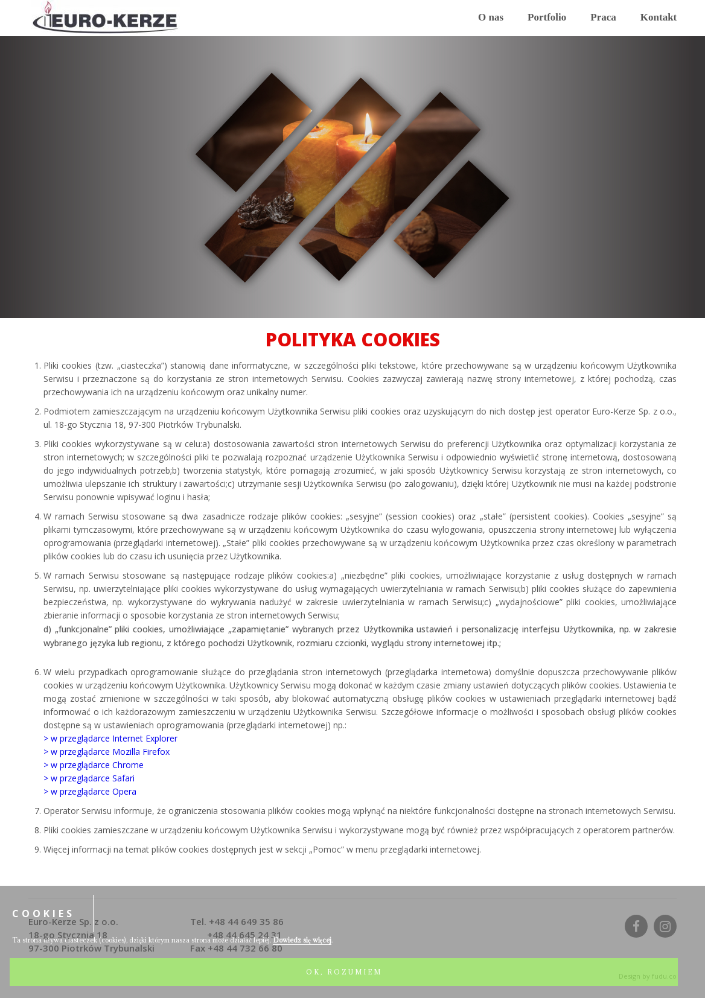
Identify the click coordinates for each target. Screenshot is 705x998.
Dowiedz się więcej (302, 940)
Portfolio (547, 17)
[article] (352, 607)
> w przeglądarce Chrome (93, 765)
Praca (603, 17)
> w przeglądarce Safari (89, 778)
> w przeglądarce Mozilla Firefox (106, 751)
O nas (490, 17)
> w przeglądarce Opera (89, 791)
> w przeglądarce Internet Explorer (110, 738)
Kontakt (658, 17)
